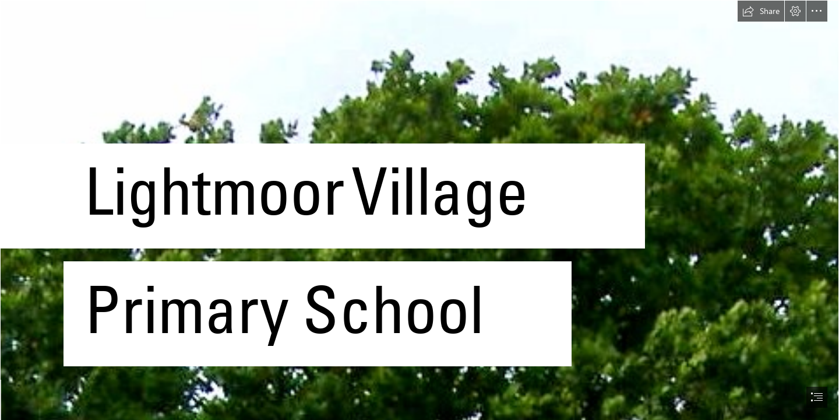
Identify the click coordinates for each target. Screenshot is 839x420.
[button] (761, 11)
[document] (419, 210)
